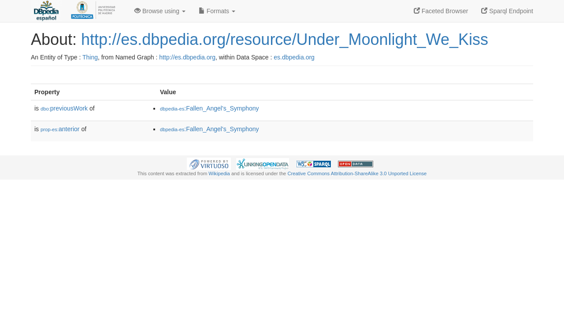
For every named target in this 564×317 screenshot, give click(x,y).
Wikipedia (219, 173)
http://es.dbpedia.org (187, 57)
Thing (90, 57)
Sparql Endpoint (507, 11)
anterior (60, 129)
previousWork (64, 108)
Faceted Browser (441, 11)
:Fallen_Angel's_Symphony (209, 108)
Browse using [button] (160, 11)
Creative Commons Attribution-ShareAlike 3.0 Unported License (357, 173)
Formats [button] (217, 11)
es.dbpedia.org (294, 57)
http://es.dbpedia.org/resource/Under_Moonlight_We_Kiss (284, 39)
